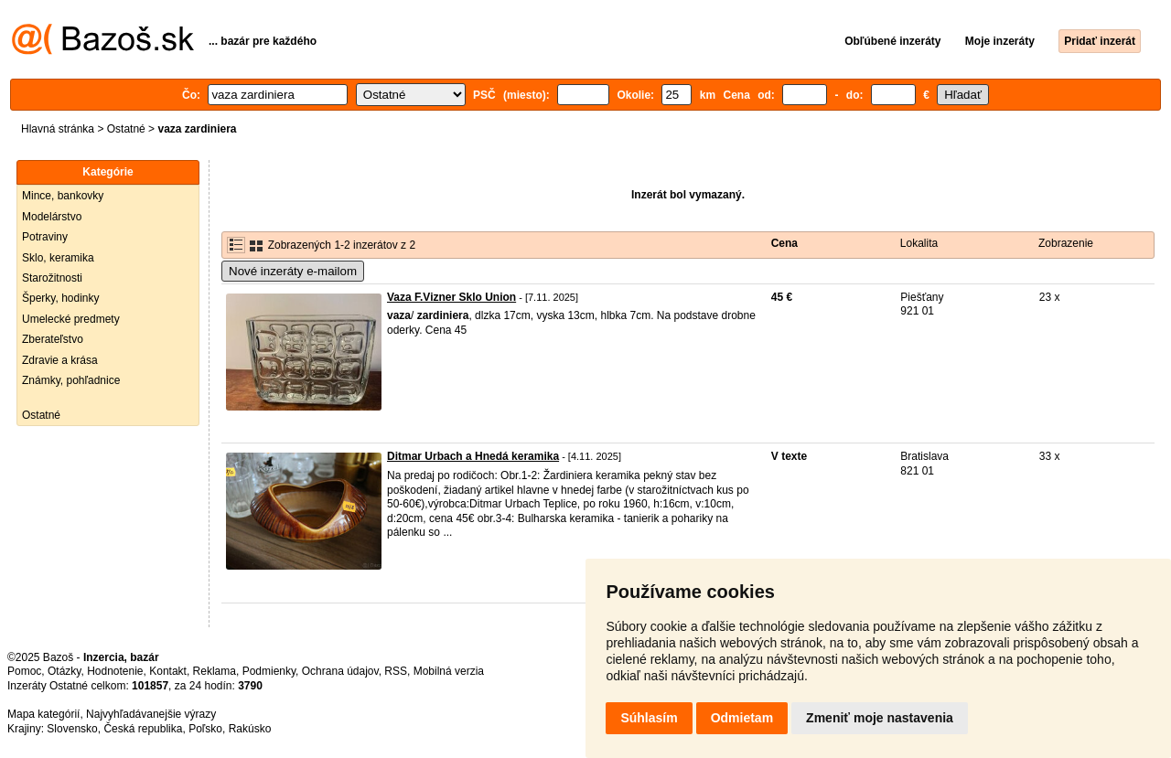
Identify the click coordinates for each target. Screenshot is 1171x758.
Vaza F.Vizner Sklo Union (451, 297)
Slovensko (72, 728)
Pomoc (24, 671)
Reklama (214, 671)
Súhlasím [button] (648, 717)
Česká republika (142, 728)
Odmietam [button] (742, 717)
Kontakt (168, 671)
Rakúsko (250, 728)
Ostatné (126, 129)
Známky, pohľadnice (71, 380)
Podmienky (268, 671)
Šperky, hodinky (61, 298)
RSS (395, 671)
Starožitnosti (52, 278)
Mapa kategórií (43, 714)
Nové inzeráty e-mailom (293, 271)
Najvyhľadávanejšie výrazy (151, 714)
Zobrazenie (1065, 243)
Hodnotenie (115, 671)
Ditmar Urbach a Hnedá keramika (473, 456)
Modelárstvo (51, 216)
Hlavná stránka (57, 129)
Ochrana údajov (340, 671)
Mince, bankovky (62, 195)
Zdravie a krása (60, 360)
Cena (784, 243)
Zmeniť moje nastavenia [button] (879, 717)
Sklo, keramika (58, 257)
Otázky (64, 671)
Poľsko (205, 728)
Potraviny (45, 236)
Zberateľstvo (52, 339)
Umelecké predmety (71, 319)
